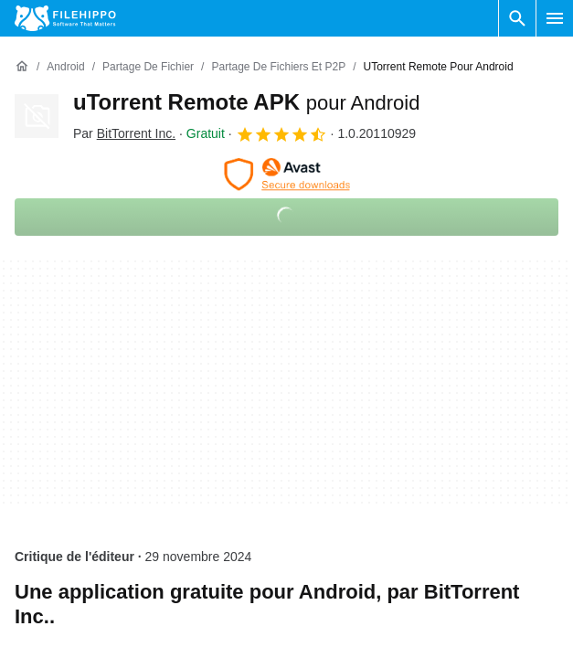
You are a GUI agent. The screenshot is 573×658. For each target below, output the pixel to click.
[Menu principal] (554, 18)
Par (124, 133)
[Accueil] (22, 66)
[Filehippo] (65, 18)
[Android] (65, 67)
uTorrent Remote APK (246, 102)
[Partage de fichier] (148, 67)
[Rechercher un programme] (517, 18)
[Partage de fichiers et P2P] (278, 67)
